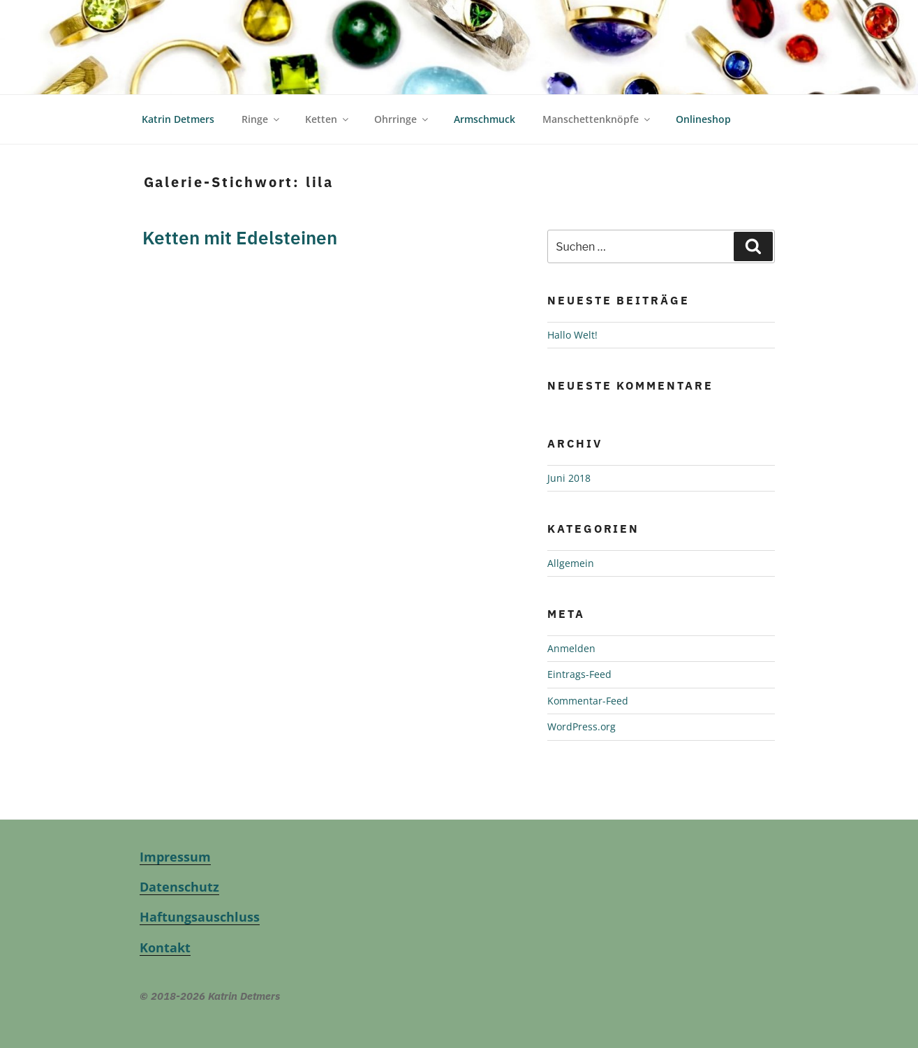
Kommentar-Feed (587, 676)
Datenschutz (179, 862)
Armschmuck (484, 95)
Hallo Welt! (572, 310)
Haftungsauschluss (200, 893)
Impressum (175, 832)
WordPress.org (581, 702)
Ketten (327, 95)
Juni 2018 (569, 454)
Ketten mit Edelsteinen (239, 213)
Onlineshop (703, 95)
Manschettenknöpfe (597, 95)
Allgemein (570, 538)
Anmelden (571, 623)
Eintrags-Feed (579, 650)
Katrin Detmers (178, 95)
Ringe (261, 95)
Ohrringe (402, 95)
